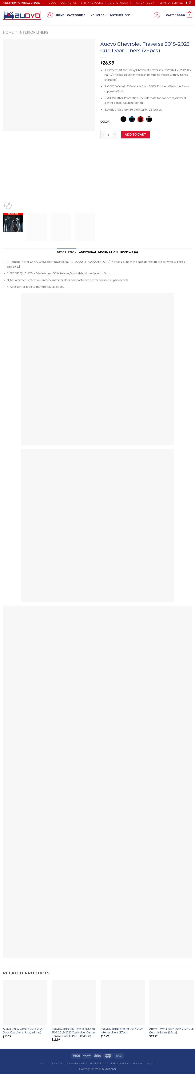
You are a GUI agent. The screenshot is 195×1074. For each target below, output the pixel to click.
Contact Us (68, 2)
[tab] (66, 252)
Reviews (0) (129, 252)
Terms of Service (170, 2)
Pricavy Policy (143, 2)
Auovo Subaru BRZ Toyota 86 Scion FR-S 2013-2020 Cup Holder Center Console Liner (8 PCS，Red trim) (73, 1032)
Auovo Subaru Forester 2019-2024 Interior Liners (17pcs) (122, 1030)
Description (66, 252)
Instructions (120, 15)
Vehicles (99, 15)
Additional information (98, 252)
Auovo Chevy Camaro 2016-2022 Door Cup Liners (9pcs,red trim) (23, 1030)
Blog (52, 2)
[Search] (50, 15)
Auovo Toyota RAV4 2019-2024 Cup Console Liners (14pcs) (171, 1030)
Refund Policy (118, 2)
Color (104, 122)
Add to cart (135, 134)
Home (60, 15)
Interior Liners (33, 32)
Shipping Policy (92, 2)
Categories (77, 15)
